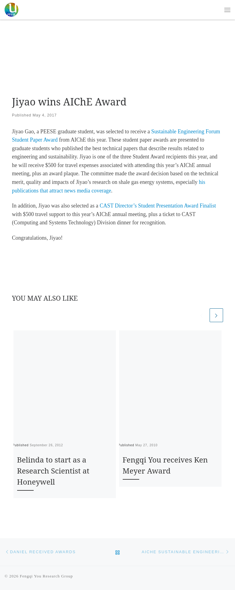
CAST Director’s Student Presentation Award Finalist (158, 206)
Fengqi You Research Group (46, 576)
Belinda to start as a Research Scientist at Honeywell (53, 471)
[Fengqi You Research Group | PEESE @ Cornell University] (11, 8)
